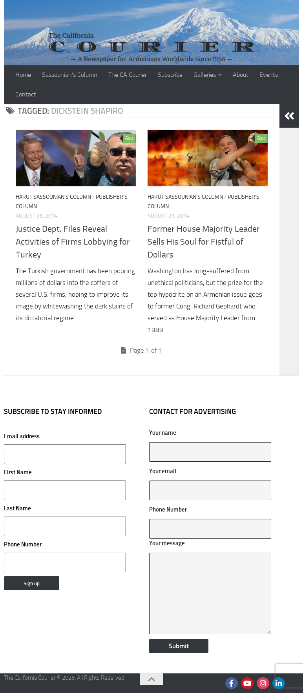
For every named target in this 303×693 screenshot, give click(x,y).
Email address (65, 448)
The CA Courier (127, 74)
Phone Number (23, 544)
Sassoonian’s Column (69, 74)
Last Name (17, 508)
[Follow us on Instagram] (263, 683)
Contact (25, 94)
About (240, 74)
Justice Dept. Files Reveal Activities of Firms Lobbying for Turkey (73, 242)
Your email (162, 471)
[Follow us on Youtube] (247, 683)
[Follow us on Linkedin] (278, 683)
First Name (18, 472)
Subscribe (170, 74)
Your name (162, 432)
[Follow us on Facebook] (231, 683)
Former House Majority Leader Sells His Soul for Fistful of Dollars (204, 242)
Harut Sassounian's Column (53, 197)
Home (23, 74)
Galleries (204, 74)
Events (268, 74)
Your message (167, 543)
